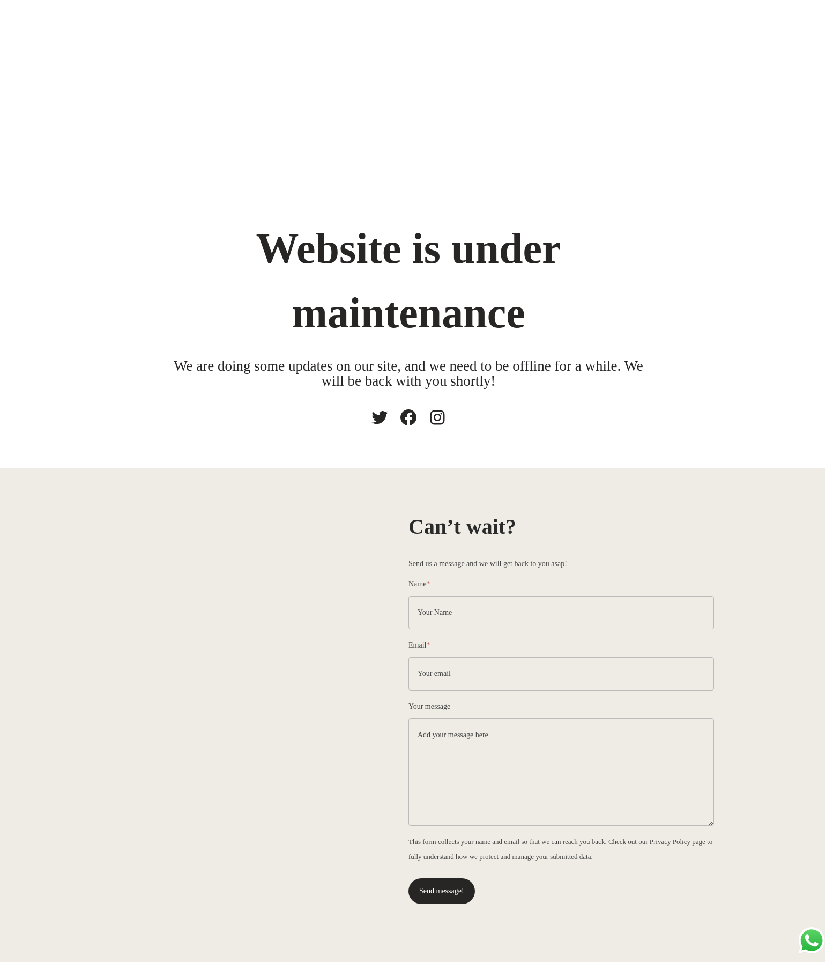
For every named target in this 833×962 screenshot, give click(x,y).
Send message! (441, 891)
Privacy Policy (670, 842)
